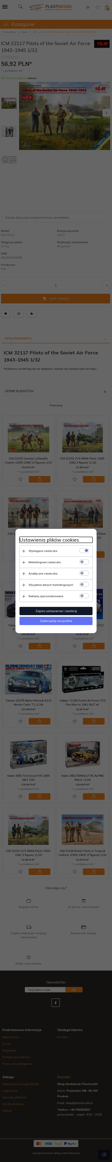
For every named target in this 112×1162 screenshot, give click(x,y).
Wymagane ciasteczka (43, 550)
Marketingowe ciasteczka (45, 562)
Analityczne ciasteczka (43, 573)
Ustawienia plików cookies (49, 540)
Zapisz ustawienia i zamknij (56, 611)
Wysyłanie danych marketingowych (51, 584)
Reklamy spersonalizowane (46, 596)
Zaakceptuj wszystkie (56, 621)
